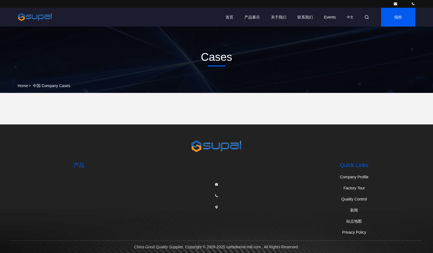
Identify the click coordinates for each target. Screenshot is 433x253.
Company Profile (354, 177)
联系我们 (305, 17)
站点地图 (354, 221)
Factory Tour (354, 188)
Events (330, 17)
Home (23, 86)
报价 (398, 17)
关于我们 (278, 17)
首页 (229, 17)
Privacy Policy (354, 232)
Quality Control (354, 199)
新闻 (354, 210)
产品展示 (252, 17)
